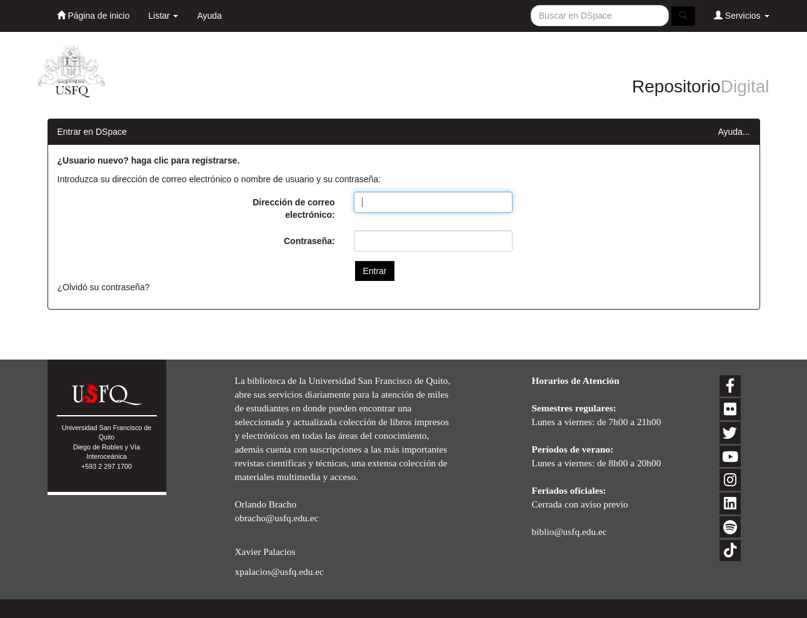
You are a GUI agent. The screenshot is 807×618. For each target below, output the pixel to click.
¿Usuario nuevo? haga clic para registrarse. (149, 160)
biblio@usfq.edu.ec (569, 531)
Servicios (741, 15)
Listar (163, 16)
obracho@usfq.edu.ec (277, 518)
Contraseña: (309, 241)
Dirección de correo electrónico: (294, 208)
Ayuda (209, 16)
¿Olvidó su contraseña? (104, 287)
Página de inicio (93, 15)
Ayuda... (733, 132)
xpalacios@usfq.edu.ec (279, 571)
